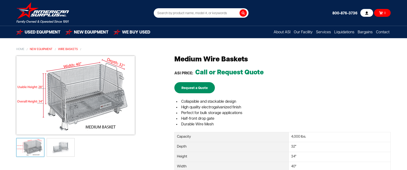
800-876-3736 (344, 13)
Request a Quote (194, 88)
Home (20, 49)
